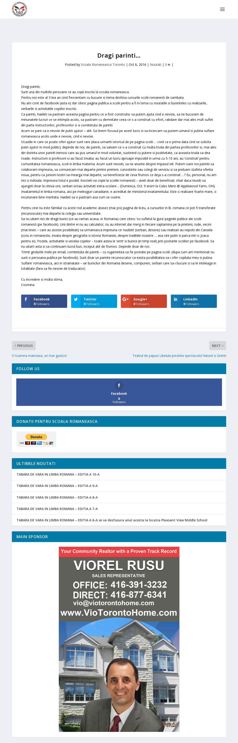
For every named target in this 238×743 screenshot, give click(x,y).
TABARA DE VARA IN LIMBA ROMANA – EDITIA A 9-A (57, 471)
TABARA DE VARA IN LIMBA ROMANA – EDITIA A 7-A (57, 494)
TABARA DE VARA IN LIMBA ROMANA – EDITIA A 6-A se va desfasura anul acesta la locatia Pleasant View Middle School (112, 505)
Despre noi (90, 737)
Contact (205, 737)
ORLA (174, 737)
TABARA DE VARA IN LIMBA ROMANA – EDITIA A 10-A (58, 460)
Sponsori (188, 737)
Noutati (155, 50)
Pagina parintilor (139, 737)
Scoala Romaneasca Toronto (103, 50)
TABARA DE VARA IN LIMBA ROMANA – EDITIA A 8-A (57, 483)
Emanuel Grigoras (39, 738)
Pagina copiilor (113, 737)
